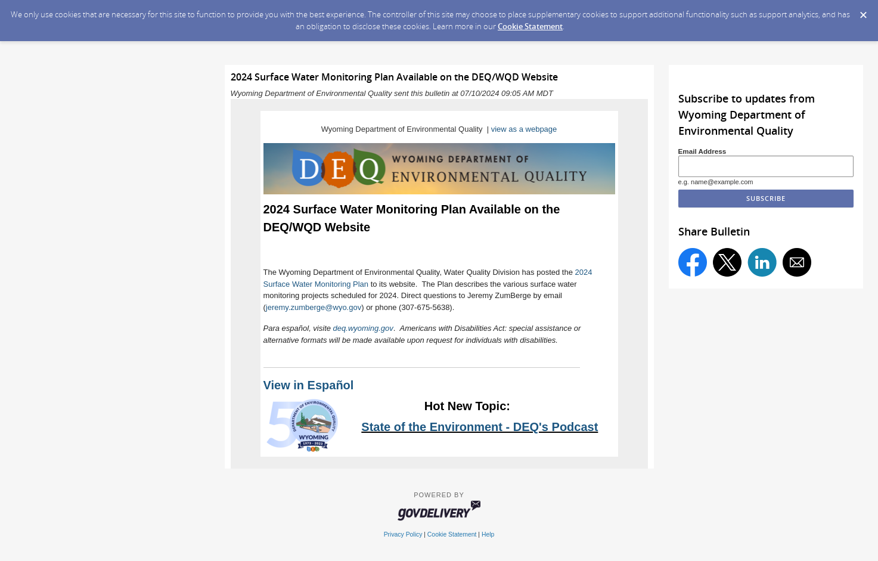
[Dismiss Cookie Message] (863, 11)
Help (488, 534)
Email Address (702, 151)
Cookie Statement (530, 26)
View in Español (308, 385)
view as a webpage (524, 129)
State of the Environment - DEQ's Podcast (479, 426)
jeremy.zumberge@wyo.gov (313, 307)
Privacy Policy (403, 534)
